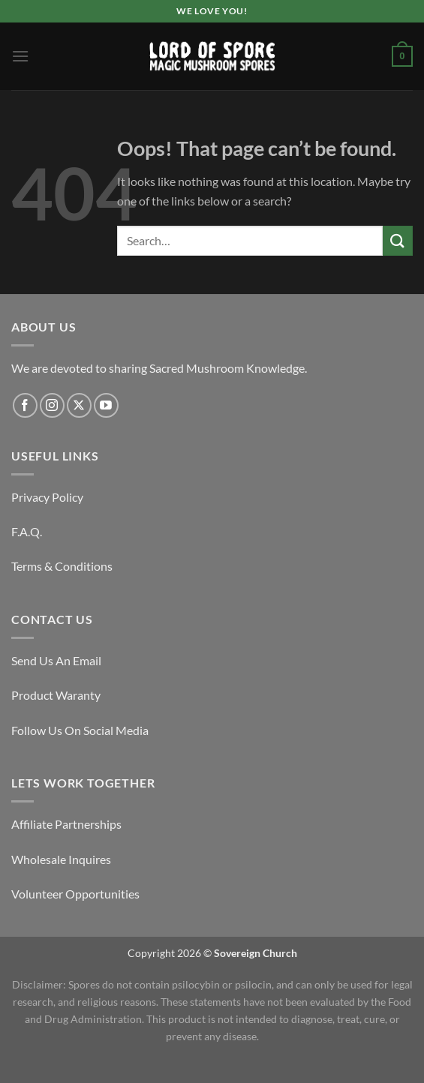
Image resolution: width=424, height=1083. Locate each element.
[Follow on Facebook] (25, 405)
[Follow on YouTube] (106, 405)
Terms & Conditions (62, 566)
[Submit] (398, 240)
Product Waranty (56, 695)
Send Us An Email (56, 660)
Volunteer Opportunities (75, 893)
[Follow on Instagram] (52, 405)
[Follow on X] (79, 405)
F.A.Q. (26, 531)
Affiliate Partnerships (66, 824)
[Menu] (20, 56)
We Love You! (211, 10)
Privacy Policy (47, 497)
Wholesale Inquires (61, 859)
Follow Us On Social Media (80, 730)
